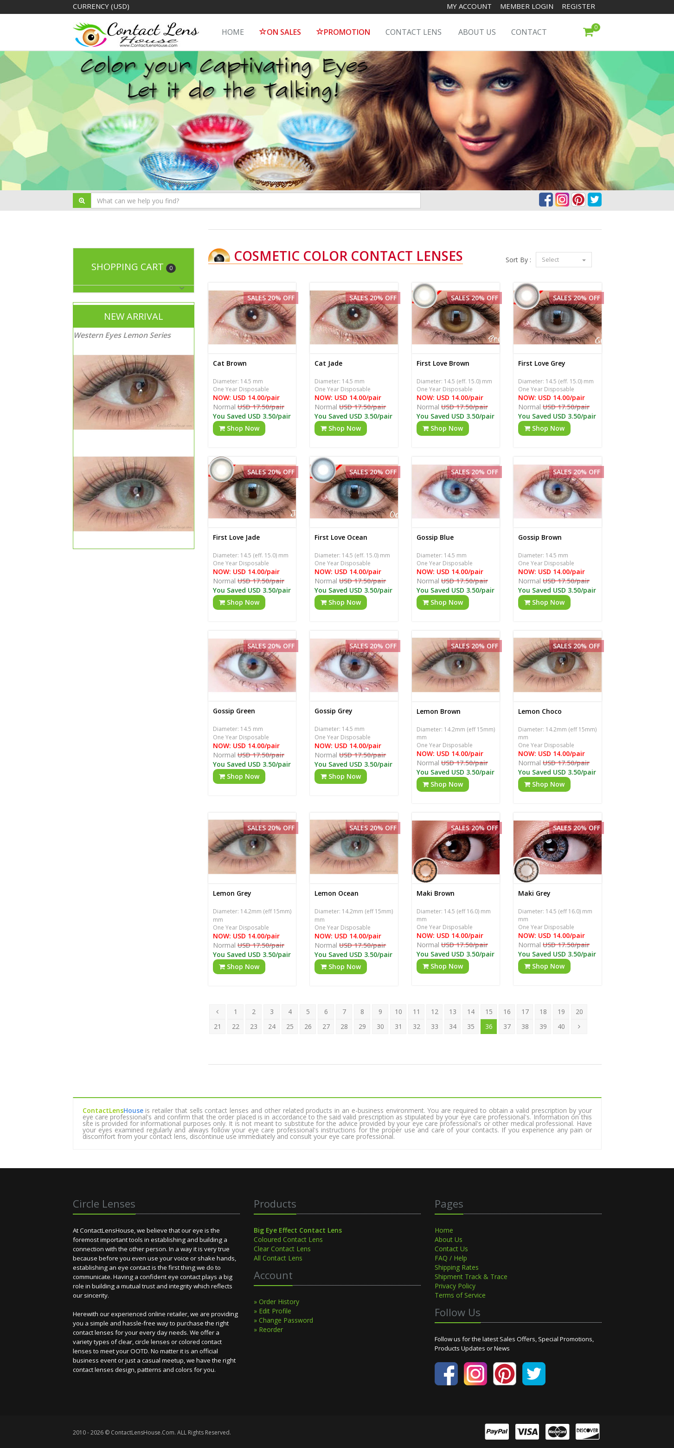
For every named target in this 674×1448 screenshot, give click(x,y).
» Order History (276, 1301)
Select (564, 259)
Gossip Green (234, 710)
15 (489, 1011)
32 (416, 1026)
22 (235, 1026)
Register (578, 6)
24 (272, 1026)
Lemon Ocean (337, 893)
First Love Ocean (341, 537)
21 (217, 1026)
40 (561, 1026)
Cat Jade (328, 363)
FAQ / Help (451, 1258)
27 (326, 1026)
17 (525, 1011)
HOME (233, 32)
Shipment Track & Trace (471, 1276)
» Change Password (283, 1320)
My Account (469, 6)
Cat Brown (230, 363)
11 (416, 1011)
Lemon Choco (540, 711)
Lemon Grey (232, 893)
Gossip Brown (540, 537)
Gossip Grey (334, 710)
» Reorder (268, 1329)
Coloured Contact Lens (288, 1239)
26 (308, 1026)
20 (579, 1011)
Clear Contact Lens (282, 1248)
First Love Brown (443, 363)
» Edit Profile (272, 1310)
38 (525, 1026)
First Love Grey (541, 363)
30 (380, 1026)
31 (398, 1026)
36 (489, 1026)
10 (398, 1011)
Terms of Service (460, 1295)
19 (561, 1011)
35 (471, 1026)
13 (452, 1011)
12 (434, 1011)
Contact (529, 32)
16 (507, 1011)
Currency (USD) (101, 6)
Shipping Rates (457, 1267)
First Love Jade (236, 537)
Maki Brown (436, 893)
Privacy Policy (455, 1285)
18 (543, 1011)
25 (290, 1026)
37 (507, 1026)
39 (543, 1026)
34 (452, 1026)
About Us (477, 32)
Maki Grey (534, 893)
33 (434, 1026)
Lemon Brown (439, 711)
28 (344, 1026)
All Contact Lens (278, 1258)
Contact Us (451, 1248)
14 (471, 1011)
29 (362, 1026)
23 (253, 1026)
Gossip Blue (435, 537)
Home (444, 1230)
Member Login (527, 6)
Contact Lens (413, 32)
